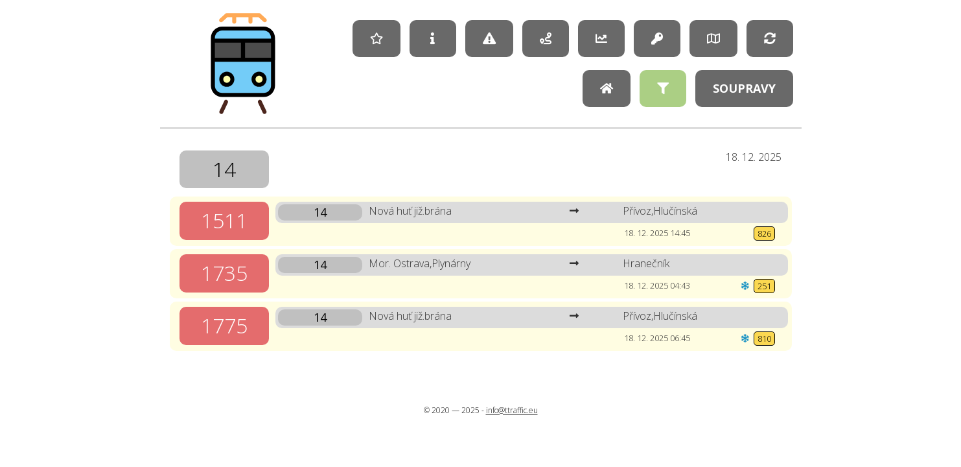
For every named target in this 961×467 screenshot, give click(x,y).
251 (764, 286)
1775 (224, 325)
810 (764, 338)
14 (224, 169)
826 (764, 233)
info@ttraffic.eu (512, 410)
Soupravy (744, 88)
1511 (224, 220)
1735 (224, 273)
